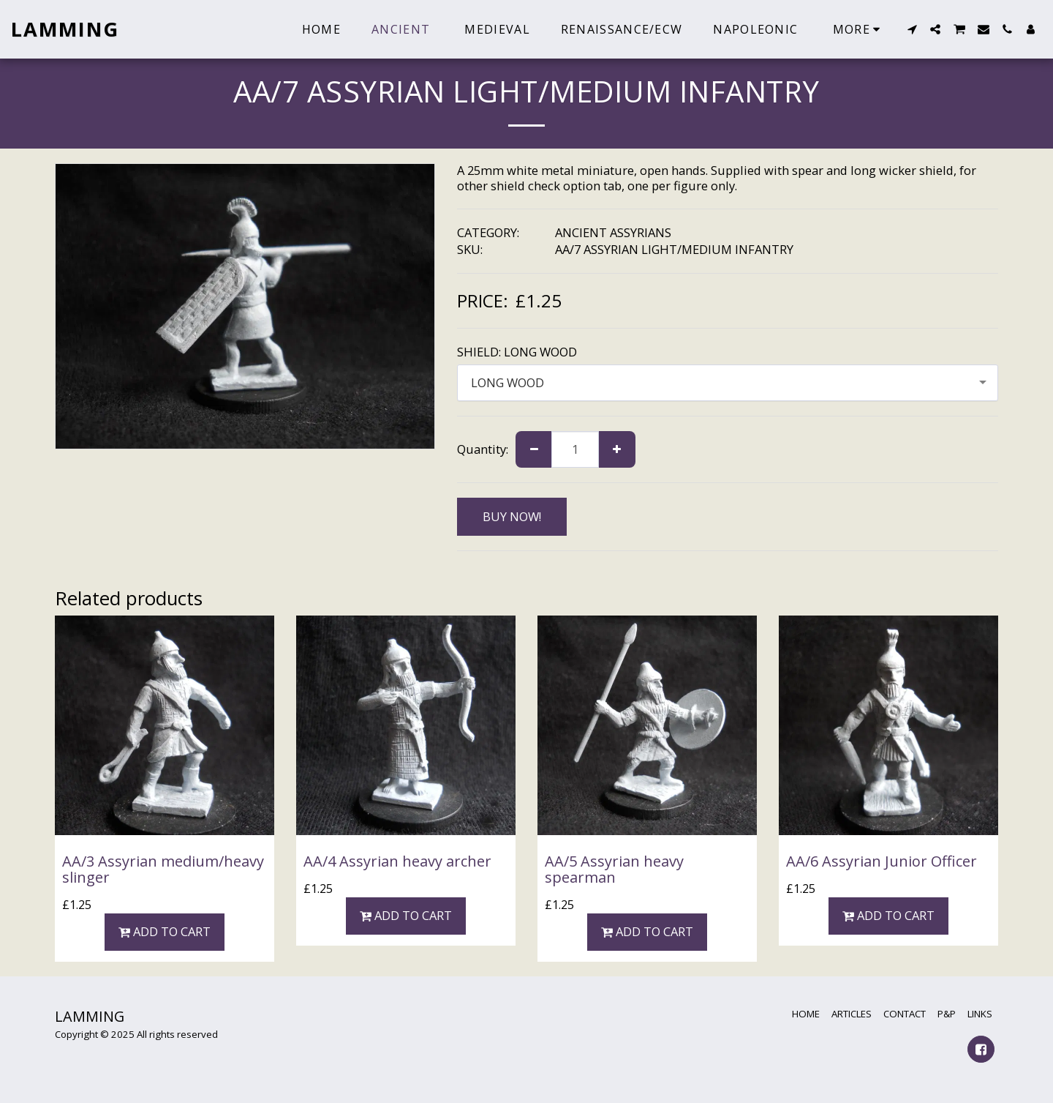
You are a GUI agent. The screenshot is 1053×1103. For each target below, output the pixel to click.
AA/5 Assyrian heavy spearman (614, 869)
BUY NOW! (512, 516)
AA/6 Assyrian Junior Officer (881, 861)
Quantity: (482, 449)
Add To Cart (164, 931)
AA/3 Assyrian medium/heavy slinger (163, 869)
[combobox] (727, 382)
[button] (912, 29)
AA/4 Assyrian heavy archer (397, 861)
